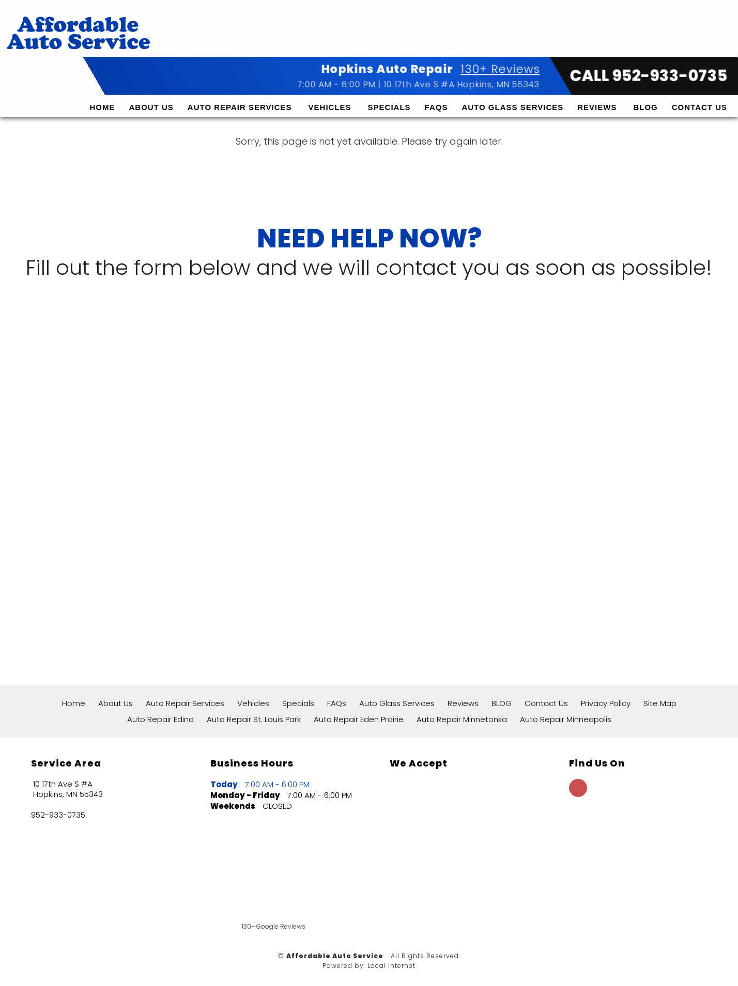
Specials (389, 95)
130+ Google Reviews (273, 926)
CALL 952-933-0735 (649, 64)
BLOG (645, 95)
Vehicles (330, 95)
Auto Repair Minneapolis (565, 719)
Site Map (660, 703)
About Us (151, 95)
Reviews (597, 95)
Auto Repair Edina (160, 719)
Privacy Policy (606, 703)
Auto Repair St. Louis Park (254, 719)
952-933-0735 (58, 815)
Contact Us (699, 95)
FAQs (436, 95)
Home (102, 95)
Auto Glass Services (512, 95)
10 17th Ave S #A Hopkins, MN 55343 (462, 73)
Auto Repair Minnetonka (462, 719)
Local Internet (391, 965)
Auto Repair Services (240, 95)
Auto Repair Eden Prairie (359, 719)
